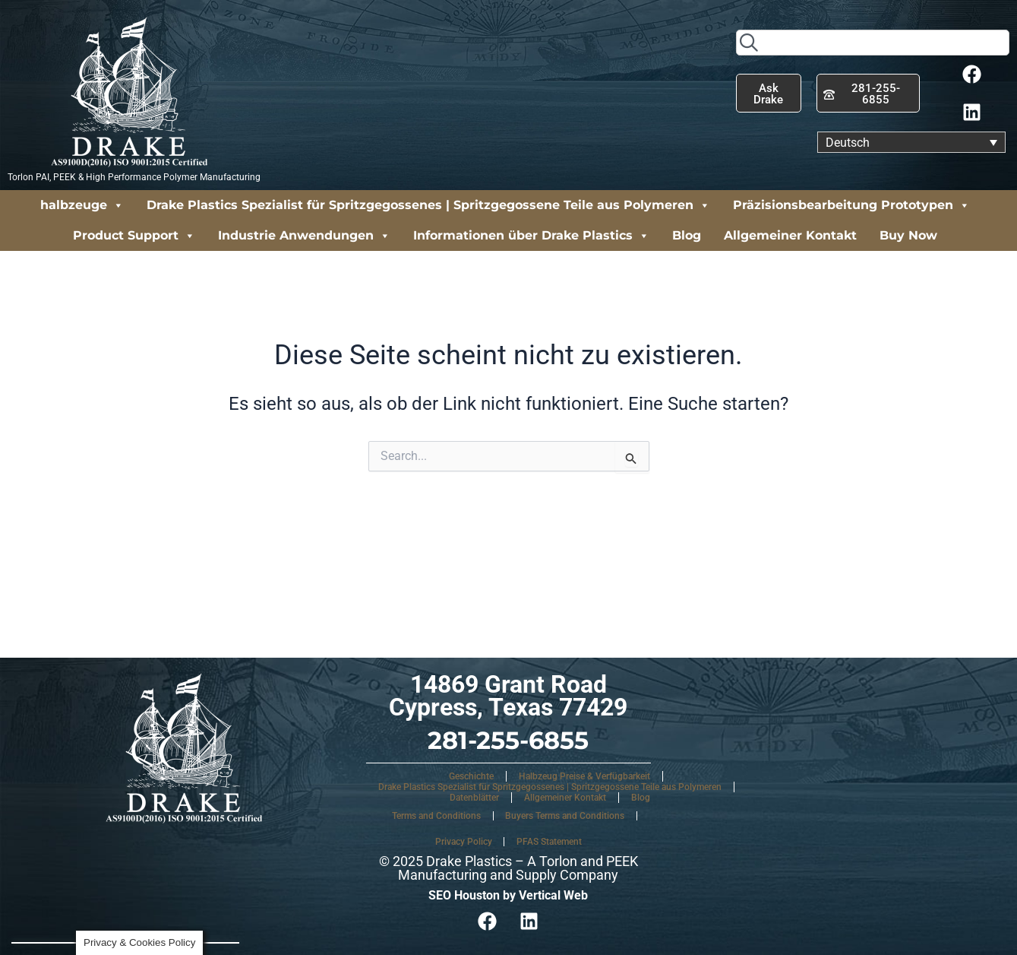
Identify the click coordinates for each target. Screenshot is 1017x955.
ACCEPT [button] (154, 909)
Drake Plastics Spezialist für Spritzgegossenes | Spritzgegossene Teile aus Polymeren (428, 205)
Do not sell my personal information (121, 880)
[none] (911, 143)
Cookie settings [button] (76, 909)
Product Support (134, 236)
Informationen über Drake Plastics (531, 236)
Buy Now (908, 235)
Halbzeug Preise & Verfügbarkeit (584, 776)
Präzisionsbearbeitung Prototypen (851, 205)
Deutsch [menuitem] (848, 142)
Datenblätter (474, 797)
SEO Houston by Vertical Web (508, 895)
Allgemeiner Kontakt (790, 235)
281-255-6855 (508, 740)
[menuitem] (911, 143)
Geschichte (471, 776)
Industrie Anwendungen (304, 236)
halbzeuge (82, 205)
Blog (686, 235)
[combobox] (872, 43)
